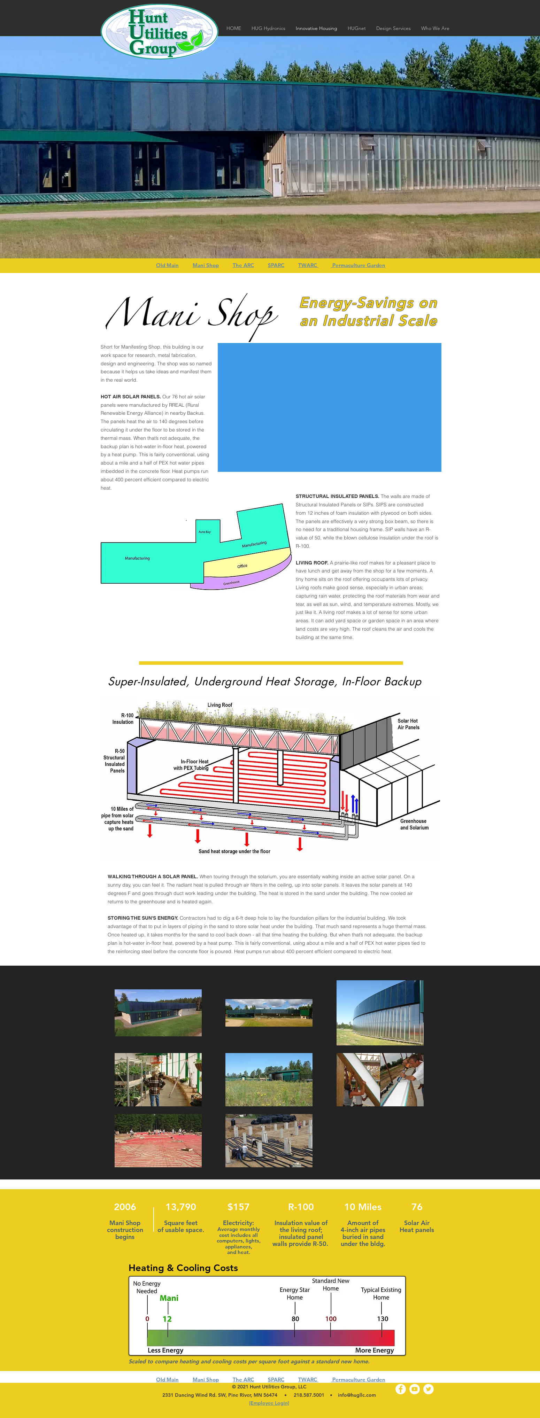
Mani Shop (206, 265)
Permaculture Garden (358, 265)
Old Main (167, 265)
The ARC (243, 265)
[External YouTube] (329, 407)
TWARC (308, 265)
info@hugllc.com (357, 1395)
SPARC (276, 265)
